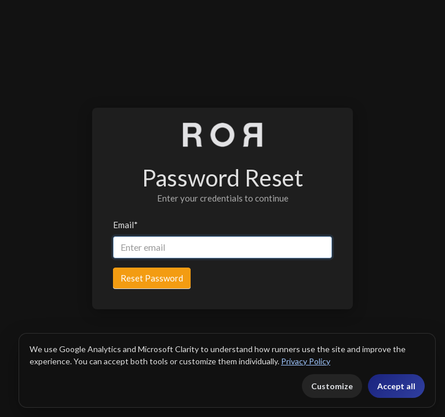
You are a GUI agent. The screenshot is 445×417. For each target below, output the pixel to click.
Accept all (396, 386)
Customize (332, 386)
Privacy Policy (305, 361)
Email (125, 225)
